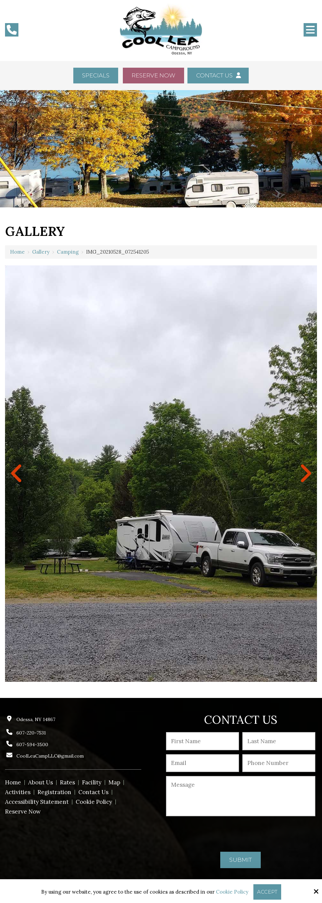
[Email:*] (202, 763)
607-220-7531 (31, 733)
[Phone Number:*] (278, 763)
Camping (68, 252)
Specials (95, 75)
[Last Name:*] (278, 741)
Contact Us (218, 75)
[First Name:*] (202, 741)
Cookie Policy (232, 892)
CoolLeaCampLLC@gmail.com (50, 756)
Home (17, 252)
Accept (267, 892)
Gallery (41, 252)
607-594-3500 (32, 744)
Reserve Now (153, 75)
